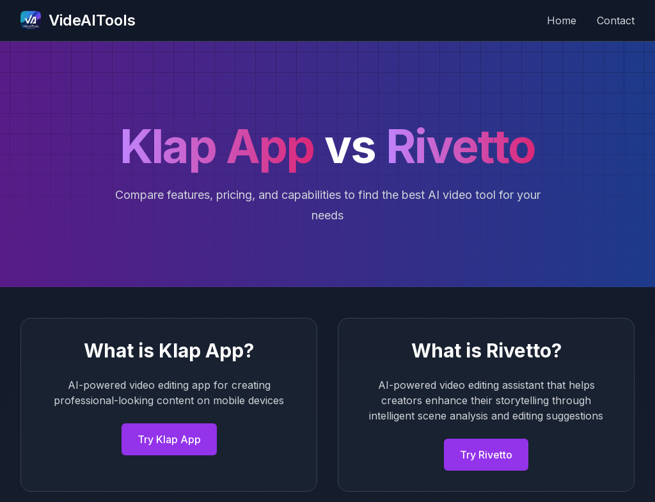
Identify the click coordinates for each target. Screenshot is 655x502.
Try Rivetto (486, 454)
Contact (616, 20)
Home (561, 20)
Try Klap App (169, 439)
